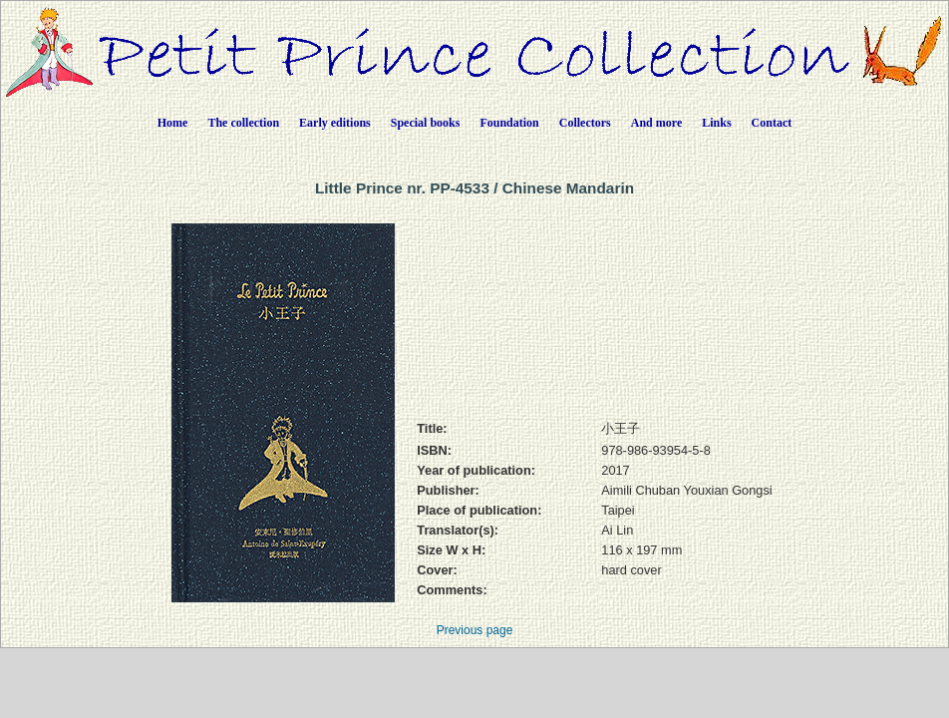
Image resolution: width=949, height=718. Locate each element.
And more (656, 123)
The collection (243, 123)
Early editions (335, 123)
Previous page (475, 630)
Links (716, 123)
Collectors (585, 123)
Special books (426, 123)
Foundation (508, 123)
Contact (772, 123)
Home (173, 123)
